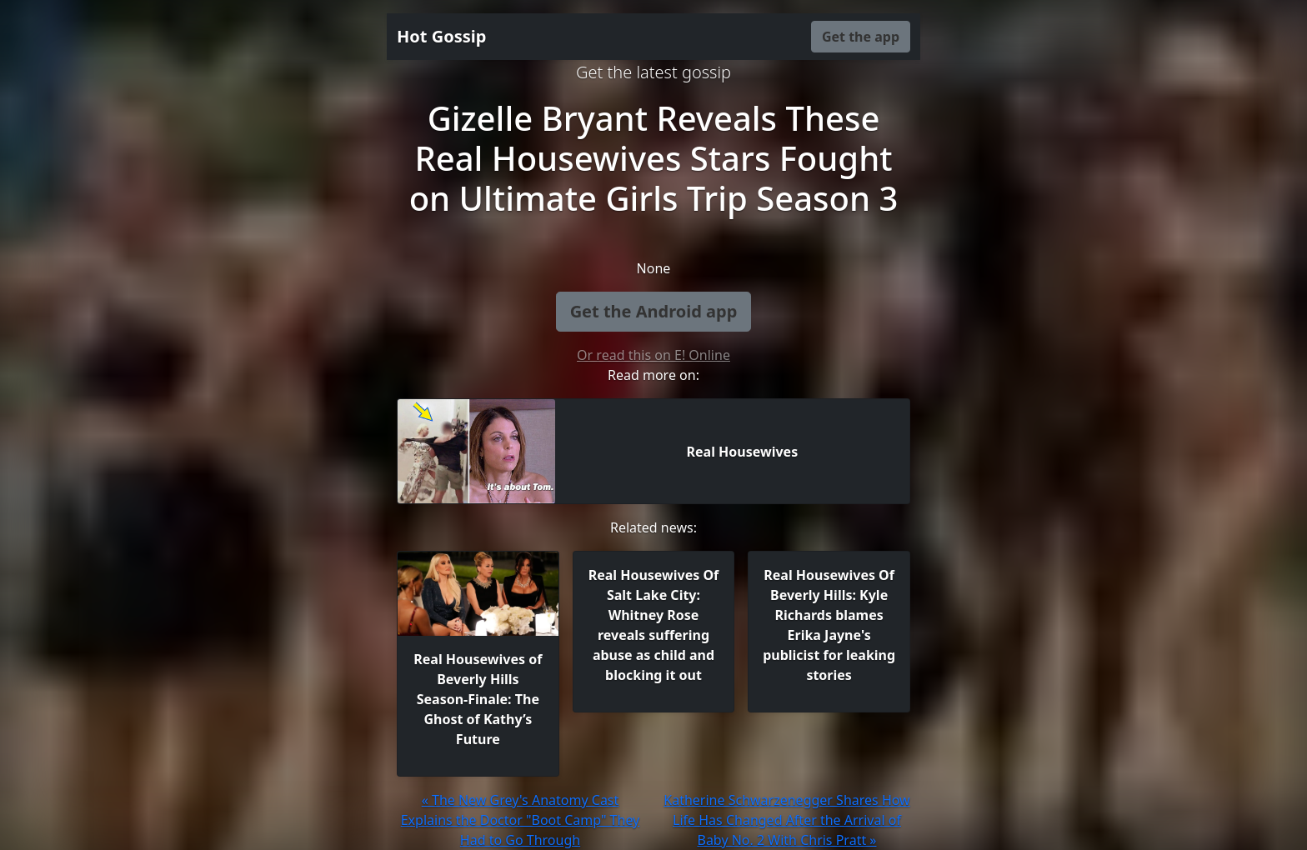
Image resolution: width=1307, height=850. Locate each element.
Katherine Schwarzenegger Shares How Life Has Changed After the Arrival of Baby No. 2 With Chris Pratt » (786, 820)
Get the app (860, 37)
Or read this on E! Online (653, 355)
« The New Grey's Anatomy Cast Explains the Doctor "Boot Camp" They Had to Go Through (520, 820)
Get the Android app (654, 311)
